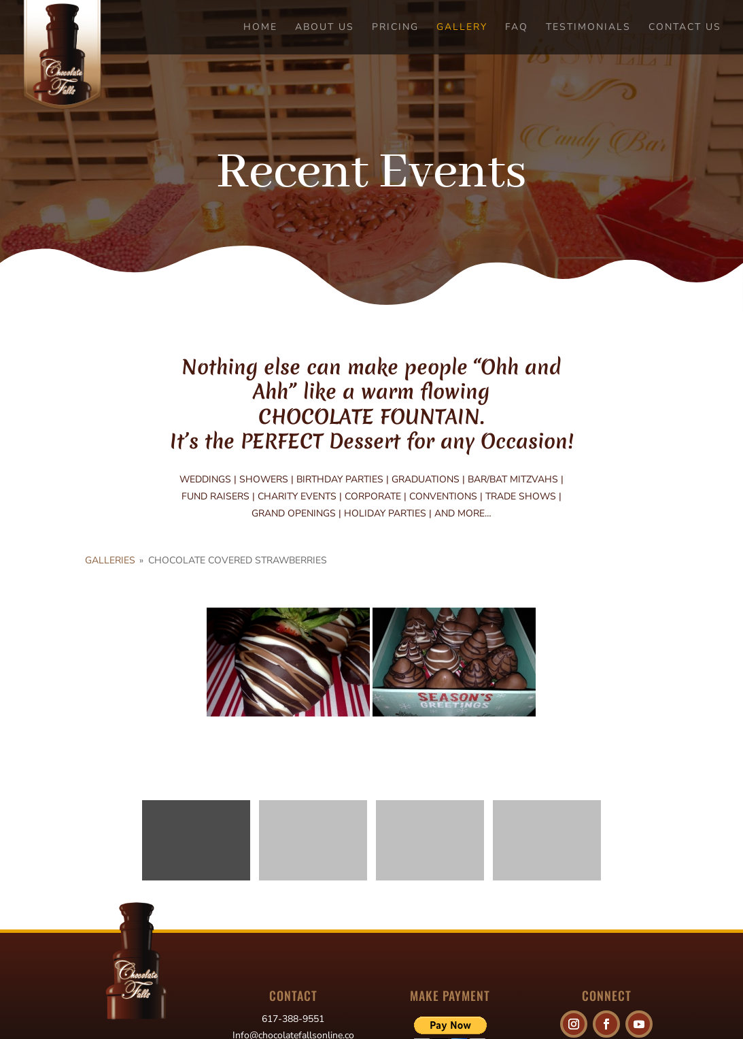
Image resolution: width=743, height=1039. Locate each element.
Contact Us (685, 27)
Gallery (461, 27)
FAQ (516, 27)
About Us (324, 27)
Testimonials (588, 27)
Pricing (395, 27)
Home (260, 27)
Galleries (110, 560)
